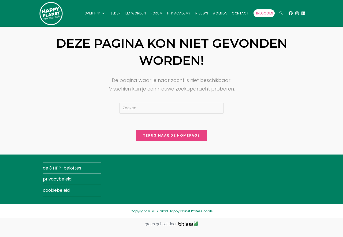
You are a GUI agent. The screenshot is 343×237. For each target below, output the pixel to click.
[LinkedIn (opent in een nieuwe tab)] (303, 13)
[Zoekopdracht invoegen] (171, 108)
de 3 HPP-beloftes (62, 168)
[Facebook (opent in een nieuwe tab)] (290, 13)
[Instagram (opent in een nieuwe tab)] (297, 13)
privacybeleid (57, 179)
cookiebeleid (56, 190)
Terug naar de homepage (171, 135)
